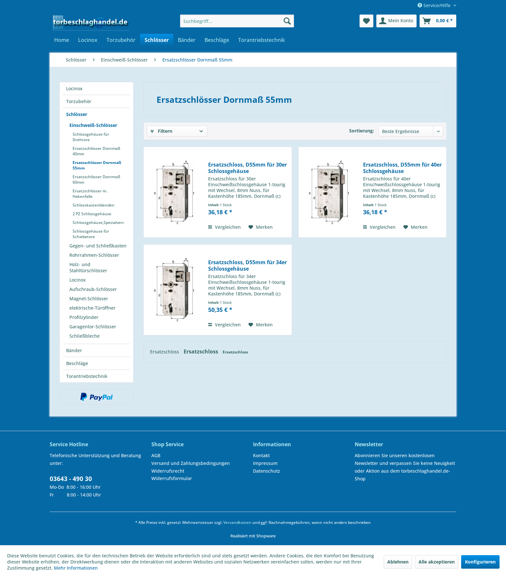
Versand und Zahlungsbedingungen (190, 463)
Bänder (74, 350)
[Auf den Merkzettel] (260, 227)
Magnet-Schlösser (88, 298)
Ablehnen (398, 562)
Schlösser (76, 114)
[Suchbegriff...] (237, 20)
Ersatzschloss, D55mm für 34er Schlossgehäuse (247, 265)
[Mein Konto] (396, 20)
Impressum (265, 463)
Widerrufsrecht (167, 471)
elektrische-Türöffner (92, 308)
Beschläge (77, 363)
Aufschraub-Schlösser (93, 289)
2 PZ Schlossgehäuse (92, 214)
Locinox (74, 88)
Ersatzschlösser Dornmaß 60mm (96, 179)
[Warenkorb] (438, 20)
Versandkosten (237, 522)
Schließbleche (84, 336)
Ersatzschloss (165, 352)
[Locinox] (88, 40)
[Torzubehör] (121, 40)
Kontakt (261, 455)
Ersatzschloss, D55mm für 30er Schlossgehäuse (247, 167)
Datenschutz (266, 471)
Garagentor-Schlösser (92, 326)
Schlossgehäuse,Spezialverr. (99, 222)
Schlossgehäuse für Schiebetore (91, 233)
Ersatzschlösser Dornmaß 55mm (97, 165)
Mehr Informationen (76, 568)
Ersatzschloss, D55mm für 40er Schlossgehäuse (402, 167)
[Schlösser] (156, 40)
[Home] (62, 40)
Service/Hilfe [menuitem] (435, 5)
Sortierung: (361, 131)
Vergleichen (224, 227)
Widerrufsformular (171, 478)
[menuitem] (237, 20)
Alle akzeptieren (437, 562)
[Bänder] (186, 40)
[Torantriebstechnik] (261, 40)
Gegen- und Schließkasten (97, 246)
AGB (155, 455)
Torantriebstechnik (86, 376)
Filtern (161, 131)
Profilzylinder (83, 317)
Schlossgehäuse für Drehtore (91, 136)
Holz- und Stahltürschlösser (88, 267)
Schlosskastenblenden (94, 205)
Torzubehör (78, 101)
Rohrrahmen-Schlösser (94, 255)
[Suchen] (287, 20)
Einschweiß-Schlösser (93, 125)
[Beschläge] (217, 40)
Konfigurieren (480, 562)
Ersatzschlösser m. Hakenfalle (90, 193)
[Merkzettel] (366, 20)
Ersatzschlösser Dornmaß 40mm (96, 151)
